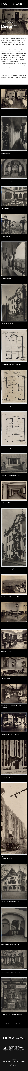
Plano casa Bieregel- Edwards (9, 448)
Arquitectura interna (6, 503)
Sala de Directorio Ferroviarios (9, 624)
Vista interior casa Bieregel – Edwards (12, 1014)
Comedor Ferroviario (7, 111)
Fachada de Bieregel (7, 323)
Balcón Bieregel (5, 153)
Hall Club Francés (6, 651)
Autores (17, 22)
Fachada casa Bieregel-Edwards (10, 901)
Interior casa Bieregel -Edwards (10, 944)
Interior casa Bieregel (7, 181)
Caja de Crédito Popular (8, 777)
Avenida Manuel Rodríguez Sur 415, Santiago (14, 1061)
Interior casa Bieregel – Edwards (10, 972)
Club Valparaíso (5, 678)
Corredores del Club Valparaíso (10, 734)
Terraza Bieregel (5, 236)
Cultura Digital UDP (11, 5)
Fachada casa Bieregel (7, 569)
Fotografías (10, 22)
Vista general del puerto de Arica (10, 596)
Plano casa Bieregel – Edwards (10, 406)
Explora (4, 22)
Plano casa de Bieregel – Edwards (11, 364)
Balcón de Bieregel (6, 278)
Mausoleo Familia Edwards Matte (10, 475)
